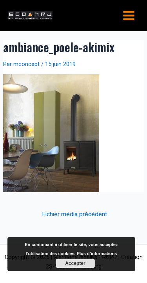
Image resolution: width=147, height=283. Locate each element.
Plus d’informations (97, 253)
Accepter (75, 263)
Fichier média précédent (74, 214)
